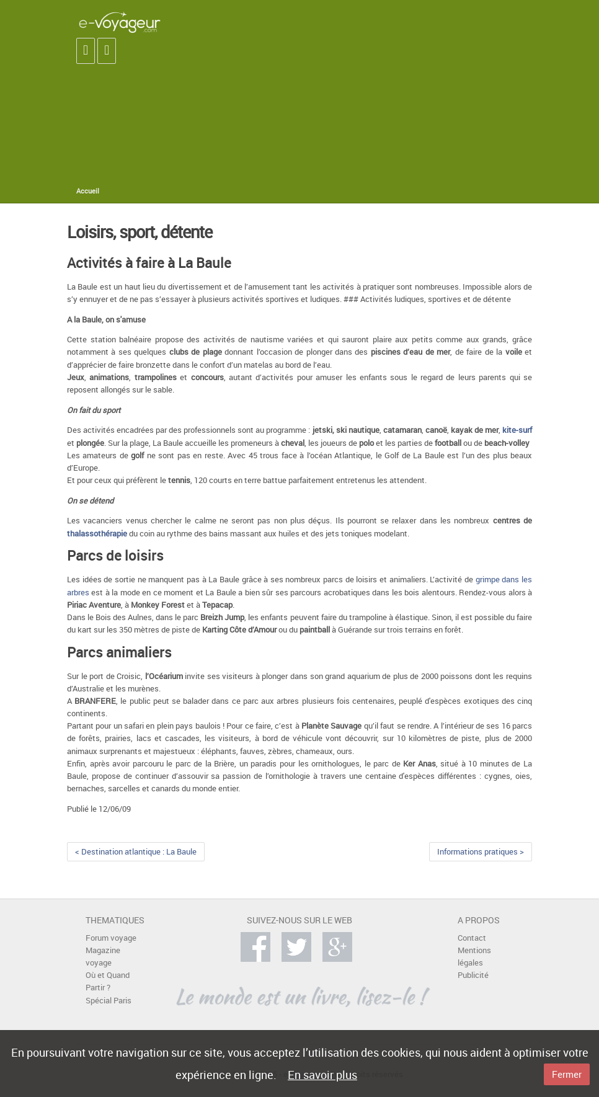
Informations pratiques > (480, 851)
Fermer (567, 1074)
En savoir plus (322, 1074)
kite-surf (517, 430)
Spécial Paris (108, 1000)
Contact (472, 938)
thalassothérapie (97, 533)
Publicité (473, 975)
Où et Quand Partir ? (108, 981)
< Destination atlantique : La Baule (136, 851)
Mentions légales (474, 956)
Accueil (87, 191)
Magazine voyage (103, 956)
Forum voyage (111, 938)
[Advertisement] (416, 92)
